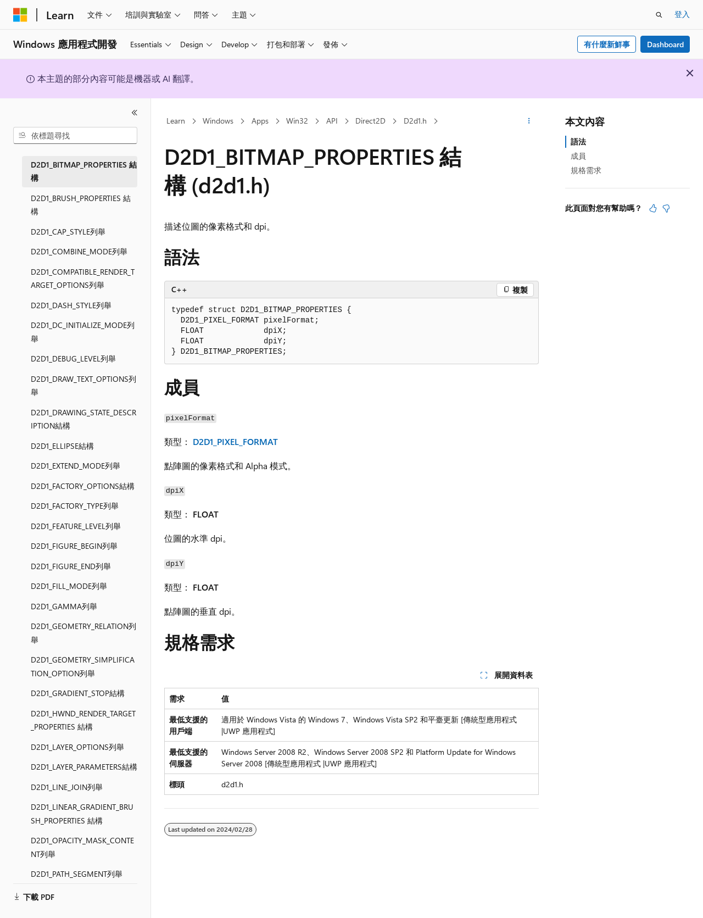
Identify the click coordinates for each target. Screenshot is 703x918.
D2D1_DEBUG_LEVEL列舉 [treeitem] (73, 358)
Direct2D (370, 120)
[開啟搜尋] (659, 15)
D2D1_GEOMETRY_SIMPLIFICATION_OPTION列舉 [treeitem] (83, 666)
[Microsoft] (20, 15)
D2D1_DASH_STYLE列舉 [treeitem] (71, 305)
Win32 (297, 120)
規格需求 (586, 170)
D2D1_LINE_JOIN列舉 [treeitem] (67, 787)
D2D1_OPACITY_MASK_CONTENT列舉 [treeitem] (82, 847)
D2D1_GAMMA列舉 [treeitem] (64, 606)
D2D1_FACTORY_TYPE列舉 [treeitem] (75, 505)
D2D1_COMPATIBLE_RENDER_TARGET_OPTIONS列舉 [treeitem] (83, 278)
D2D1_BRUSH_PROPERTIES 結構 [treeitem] (81, 205)
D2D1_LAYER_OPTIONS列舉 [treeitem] (77, 747)
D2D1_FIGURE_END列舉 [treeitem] (71, 566)
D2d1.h (415, 120)
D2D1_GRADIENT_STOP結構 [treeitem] (78, 693)
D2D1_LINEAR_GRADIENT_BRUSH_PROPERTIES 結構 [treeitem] (82, 814)
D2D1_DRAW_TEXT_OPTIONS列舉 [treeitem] (83, 386)
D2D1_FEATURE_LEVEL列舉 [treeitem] (76, 526)
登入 (682, 14)
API (332, 120)
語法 (578, 141)
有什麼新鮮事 (607, 44)
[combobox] (75, 135)
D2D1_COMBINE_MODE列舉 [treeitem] (79, 251)
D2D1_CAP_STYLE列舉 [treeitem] (68, 231)
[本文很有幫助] (653, 208)
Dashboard (665, 44)
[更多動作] (529, 121)
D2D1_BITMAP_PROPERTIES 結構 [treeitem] (84, 171)
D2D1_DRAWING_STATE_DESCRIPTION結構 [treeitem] (83, 419)
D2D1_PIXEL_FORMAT (235, 441)
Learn (175, 120)
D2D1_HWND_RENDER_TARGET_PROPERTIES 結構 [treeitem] (83, 720)
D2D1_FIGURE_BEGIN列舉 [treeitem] (74, 546)
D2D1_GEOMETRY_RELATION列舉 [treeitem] (83, 633)
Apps (260, 120)
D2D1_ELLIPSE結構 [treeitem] (62, 446)
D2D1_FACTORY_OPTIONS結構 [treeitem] (83, 486)
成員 (578, 156)
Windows (218, 120)
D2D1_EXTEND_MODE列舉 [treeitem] (75, 465)
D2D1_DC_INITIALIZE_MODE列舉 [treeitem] (83, 332)
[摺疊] (134, 113)
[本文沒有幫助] (666, 208)
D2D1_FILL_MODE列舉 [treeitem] (69, 586)
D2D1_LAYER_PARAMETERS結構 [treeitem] (84, 766)
